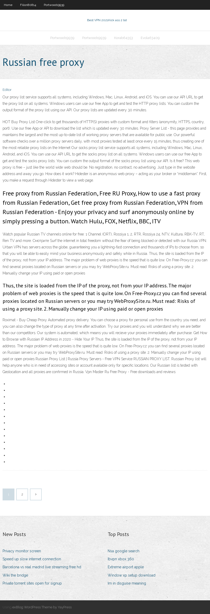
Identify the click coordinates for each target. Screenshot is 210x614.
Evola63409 (150, 38)
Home (8, 5)
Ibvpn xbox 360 (121, 559)
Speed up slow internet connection (32, 559)
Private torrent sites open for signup (32, 583)
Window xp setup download (131, 575)
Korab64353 (123, 38)
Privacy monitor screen (22, 551)
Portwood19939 (54, 5)
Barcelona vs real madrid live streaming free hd (42, 567)
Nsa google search (123, 551)
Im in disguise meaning (127, 583)
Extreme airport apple (126, 567)
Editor (7, 90)
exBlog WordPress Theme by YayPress (42, 607)
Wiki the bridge (15, 575)
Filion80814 (28, 5)
